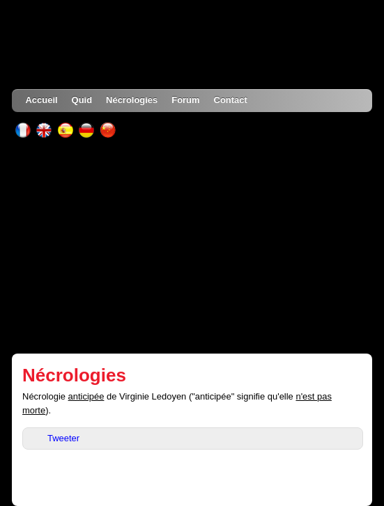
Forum (185, 100)
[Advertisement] (192, 245)
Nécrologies (132, 100)
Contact (230, 100)
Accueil (42, 100)
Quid (82, 100)
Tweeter (63, 438)
